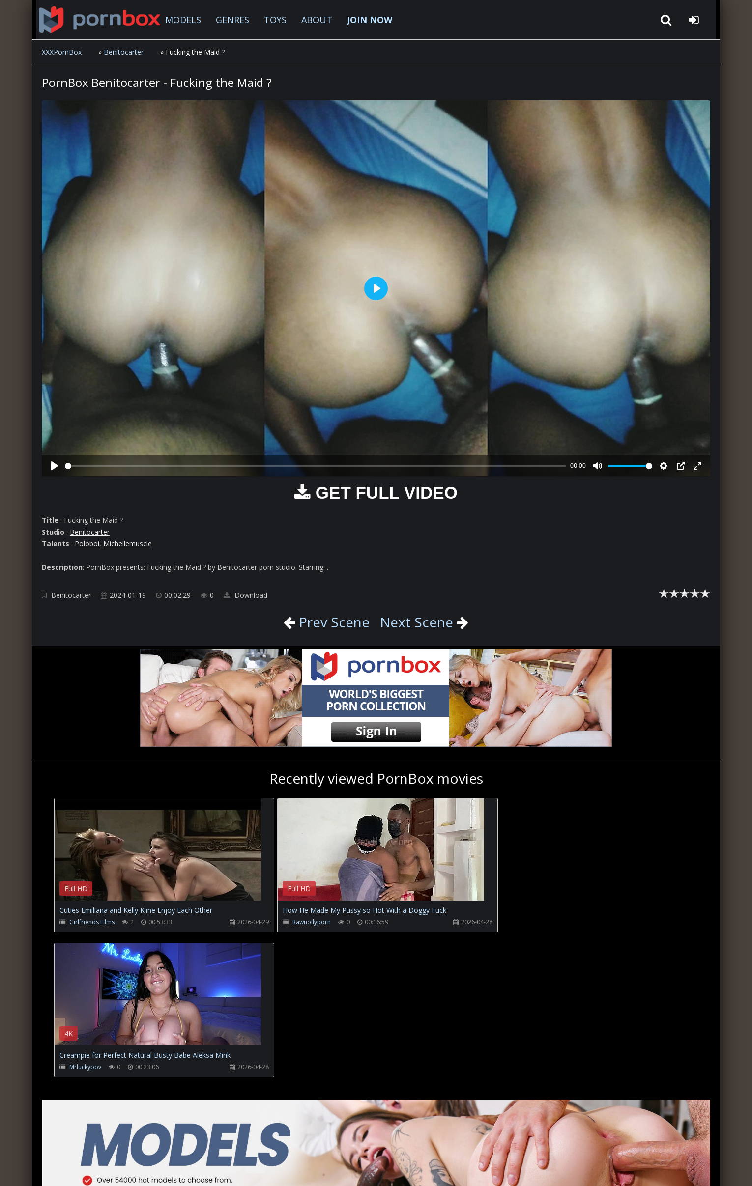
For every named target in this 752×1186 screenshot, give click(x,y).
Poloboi (87, 543)
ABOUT (313, 20)
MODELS (180, 20)
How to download (204, 1139)
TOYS (272, 20)
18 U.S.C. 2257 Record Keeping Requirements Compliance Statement (358, 1168)
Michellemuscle (127, 543)
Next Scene (416, 622)
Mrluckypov (515, 922)
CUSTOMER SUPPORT (122, 1139)
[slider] (315, 466)
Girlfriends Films (92, 922)
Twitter (265, 1139)
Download (245, 595)
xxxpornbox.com (116, 1168)
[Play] (54, 466)
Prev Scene (332, 622)
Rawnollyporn (304, 922)
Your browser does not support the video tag (158, 856)
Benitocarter (124, 51)
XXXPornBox (62, 51)
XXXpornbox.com (95, 19)
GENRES (229, 20)
